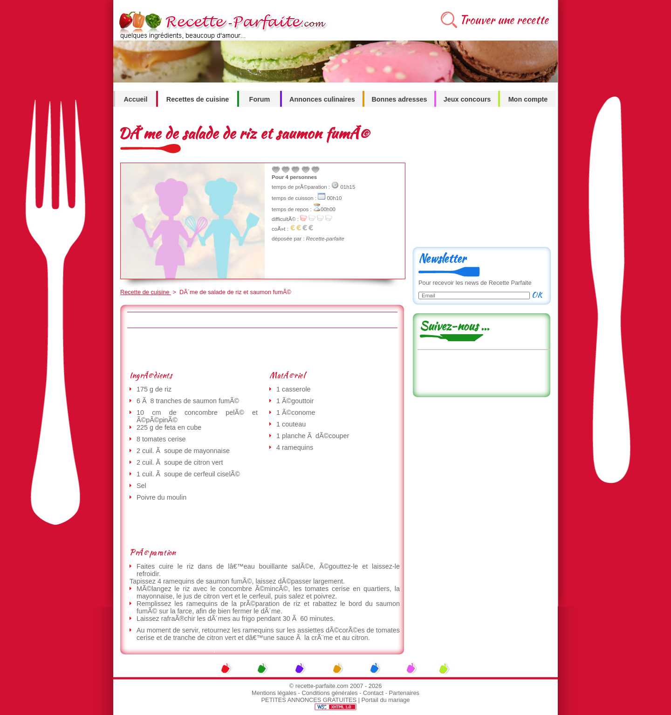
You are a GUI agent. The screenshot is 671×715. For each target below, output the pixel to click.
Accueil (135, 99)
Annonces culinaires (322, 99)
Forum (259, 99)
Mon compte (528, 99)
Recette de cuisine (145, 292)
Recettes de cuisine (197, 99)
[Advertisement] (262, 349)
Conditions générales (329, 692)
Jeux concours (467, 99)
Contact (373, 692)
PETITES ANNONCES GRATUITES (309, 699)
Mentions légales (274, 692)
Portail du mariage (386, 699)
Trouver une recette (503, 20)
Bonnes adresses (399, 99)
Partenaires (404, 692)
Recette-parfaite (325, 238)
